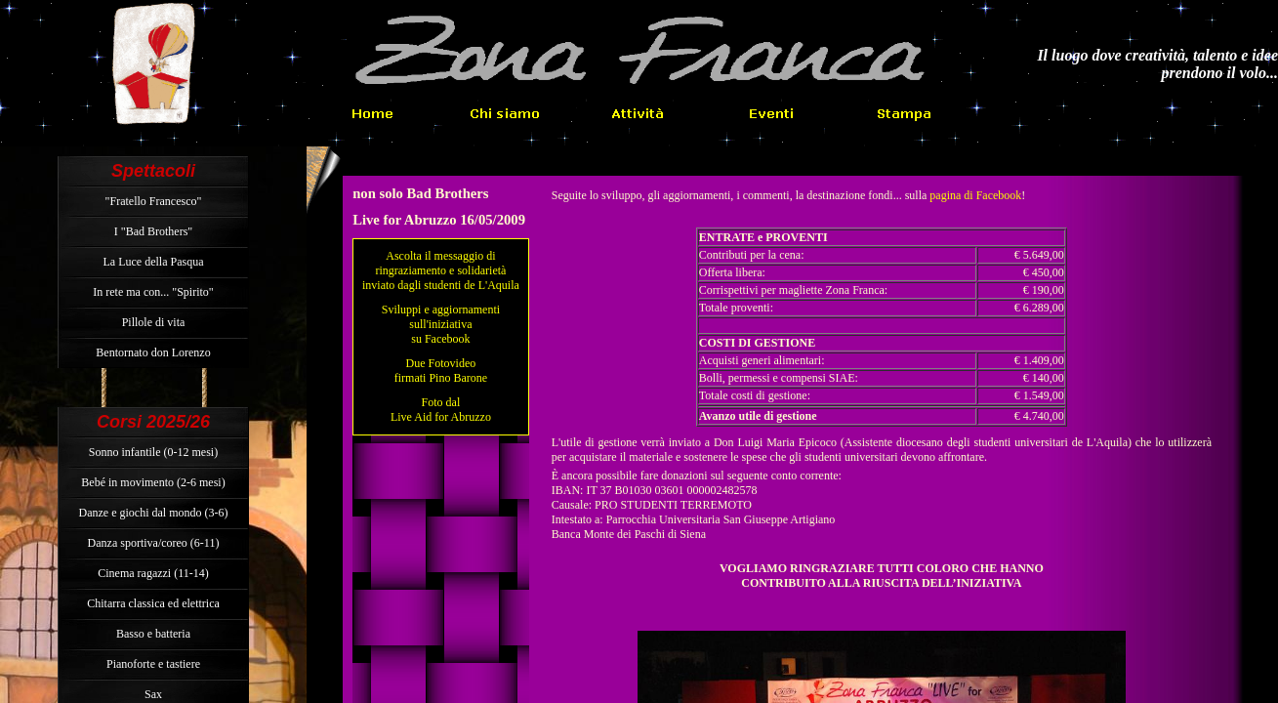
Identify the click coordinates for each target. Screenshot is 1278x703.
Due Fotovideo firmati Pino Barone (440, 370)
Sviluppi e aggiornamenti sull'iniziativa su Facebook (441, 324)
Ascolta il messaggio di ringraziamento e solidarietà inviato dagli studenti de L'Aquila (440, 270)
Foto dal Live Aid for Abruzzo (441, 409)
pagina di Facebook (975, 195)
